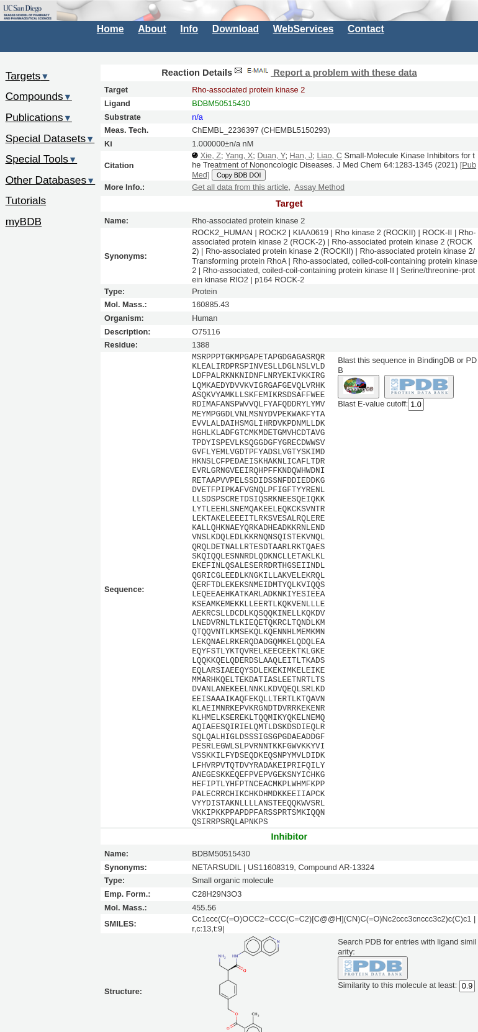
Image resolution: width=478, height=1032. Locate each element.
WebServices (303, 29)
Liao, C (329, 155)
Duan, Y (271, 155)
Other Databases (51, 180)
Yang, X (239, 155)
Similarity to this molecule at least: (397, 985)
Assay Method (319, 187)
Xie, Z (211, 155)
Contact (366, 29)
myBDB (24, 221)
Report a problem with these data (324, 73)
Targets (28, 76)
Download (235, 29)
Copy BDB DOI (239, 175)
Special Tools (42, 159)
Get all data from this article (240, 187)
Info (189, 29)
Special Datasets (50, 138)
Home (110, 29)
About (152, 29)
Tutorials (26, 200)
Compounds (39, 96)
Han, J (301, 155)
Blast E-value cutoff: (373, 404)
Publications (39, 117)
